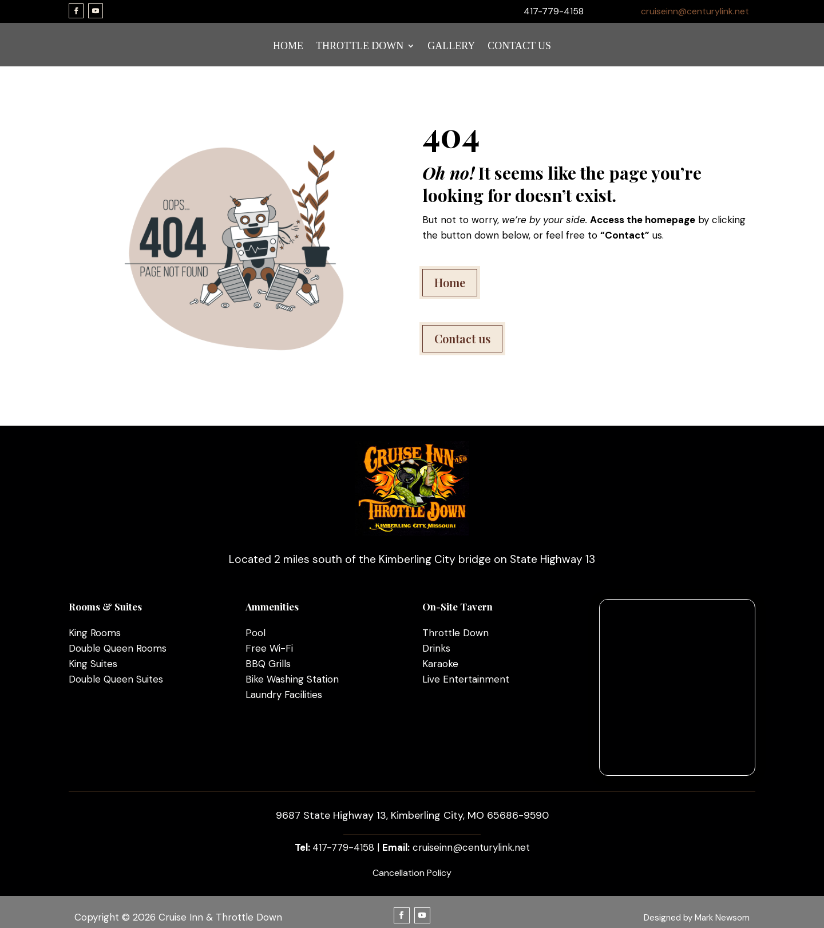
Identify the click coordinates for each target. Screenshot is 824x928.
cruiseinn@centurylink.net (695, 11)
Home (449, 282)
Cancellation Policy (412, 873)
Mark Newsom (722, 917)
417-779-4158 (343, 847)
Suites (102, 663)
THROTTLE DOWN (359, 46)
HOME (288, 46)
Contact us (462, 338)
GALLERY (451, 46)
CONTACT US (519, 46)
